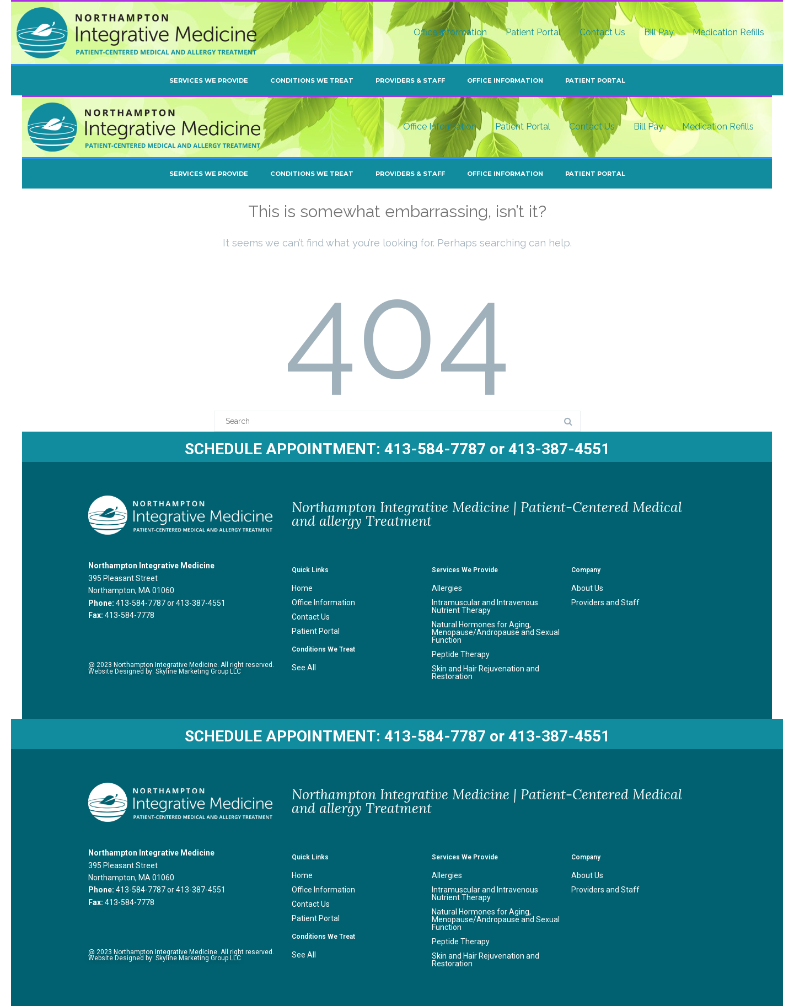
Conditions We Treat (311, 80)
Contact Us (602, 32)
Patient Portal (533, 32)
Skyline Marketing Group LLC (198, 671)
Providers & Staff (410, 80)
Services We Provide (208, 80)
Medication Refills (728, 32)
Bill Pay (659, 32)
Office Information (450, 32)
